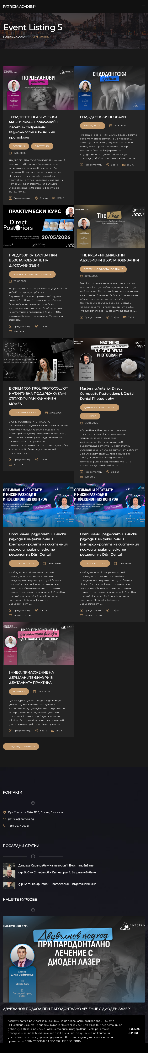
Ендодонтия (92, 125)
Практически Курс (25, 417)
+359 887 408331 (18, 830)
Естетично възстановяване (32, 274)
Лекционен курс (24, 568)
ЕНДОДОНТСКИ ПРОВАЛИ (106, 117)
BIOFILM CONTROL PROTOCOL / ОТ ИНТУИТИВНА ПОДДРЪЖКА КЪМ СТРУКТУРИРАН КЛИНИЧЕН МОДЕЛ (38, 398)
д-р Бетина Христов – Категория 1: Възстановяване (57, 889)
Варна (115, 164)
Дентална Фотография (99, 407)
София (44, 198)
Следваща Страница (21, 751)
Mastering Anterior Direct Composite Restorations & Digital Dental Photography (105, 393)
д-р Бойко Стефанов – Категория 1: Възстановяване (57, 877)
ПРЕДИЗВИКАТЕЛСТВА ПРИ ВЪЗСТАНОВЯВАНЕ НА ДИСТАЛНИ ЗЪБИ (36, 260)
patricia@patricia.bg (21, 824)
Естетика (19, 146)
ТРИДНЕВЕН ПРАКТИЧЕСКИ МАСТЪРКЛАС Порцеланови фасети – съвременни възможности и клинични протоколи (36, 127)
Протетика (42, 146)
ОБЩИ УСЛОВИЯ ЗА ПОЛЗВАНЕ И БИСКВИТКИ (53, 1041)
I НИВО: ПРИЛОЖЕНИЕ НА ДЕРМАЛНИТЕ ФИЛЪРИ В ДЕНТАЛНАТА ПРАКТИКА (35, 682)
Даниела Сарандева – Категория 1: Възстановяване (55, 870)
